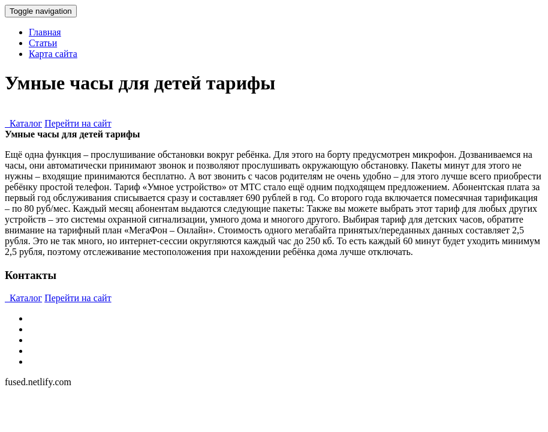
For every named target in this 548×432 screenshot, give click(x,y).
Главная (45, 32)
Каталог (23, 123)
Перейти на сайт (78, 123)
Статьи (43, 43)
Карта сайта (53, 54)
